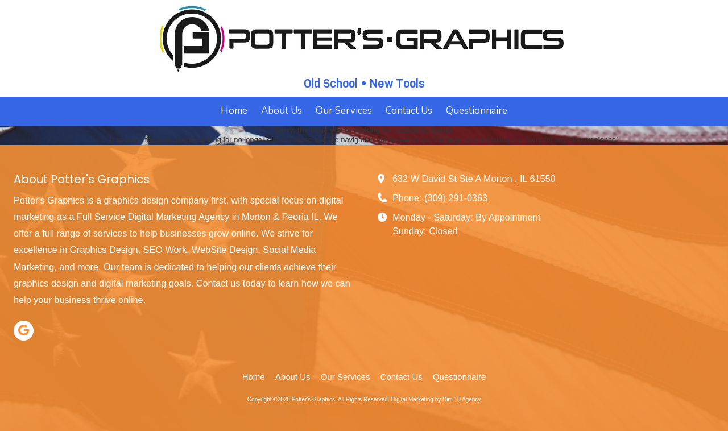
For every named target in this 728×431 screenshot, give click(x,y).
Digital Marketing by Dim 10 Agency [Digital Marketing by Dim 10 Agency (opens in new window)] (436, 399)
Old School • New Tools (364, 84)
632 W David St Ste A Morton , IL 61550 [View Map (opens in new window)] (474, 178)
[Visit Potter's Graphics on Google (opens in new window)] (24, 331)
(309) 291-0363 (455, 198)
